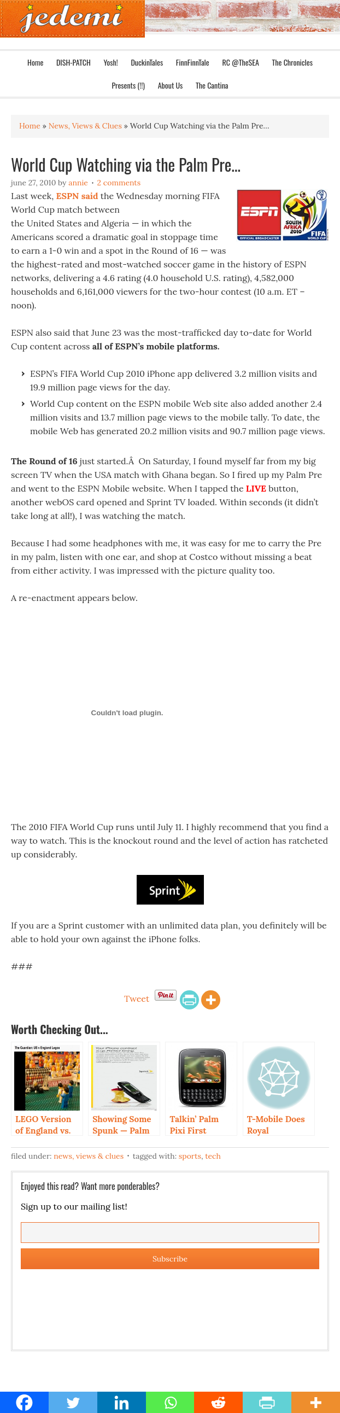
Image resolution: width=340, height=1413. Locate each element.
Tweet (136, 998)
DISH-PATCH (73, 62)
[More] (210, 999)
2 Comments (119, 183)
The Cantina (212, 85)
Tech (213, 1156)
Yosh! (110, 62)
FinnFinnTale (192, 62)
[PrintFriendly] (189, 999)
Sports (190, 1156)
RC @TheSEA (240, 62)
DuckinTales (147, 62)
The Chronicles (292, 62)
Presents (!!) (128, 85)
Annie (78, 183)
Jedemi (72, 19)
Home (35, 62)
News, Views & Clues (89, 1156)
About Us (170, 85)
